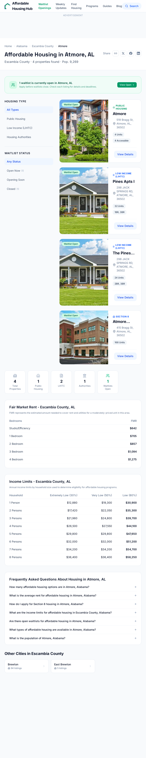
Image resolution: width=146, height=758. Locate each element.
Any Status (14, 161)
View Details (125, 154)
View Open (127, 84)
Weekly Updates (61, 5)
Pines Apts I (124, 181)
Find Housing (76, 5)
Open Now (15, 170)
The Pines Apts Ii (122, 253)
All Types (13, 109)
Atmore (119, 113)
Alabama (21, 46)
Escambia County (43, 46)
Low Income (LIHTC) (19, 127)
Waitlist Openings (44, 5)
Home (8, 46)
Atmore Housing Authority (121, 321)
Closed (13, 188)
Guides (107, 6)
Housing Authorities (19, 137)
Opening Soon (16, 179)
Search (131, 6)
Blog (119, 6)
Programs (92, 6)
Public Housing (16, 118)
